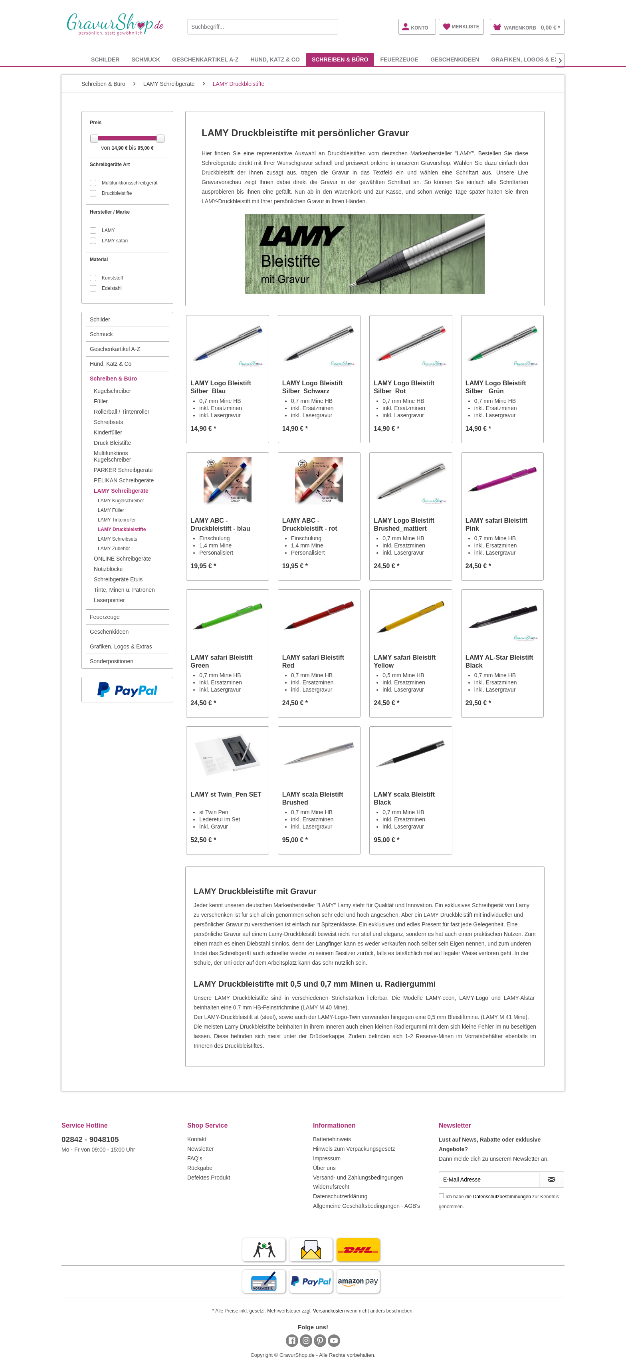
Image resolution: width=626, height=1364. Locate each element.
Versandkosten (329, 1311)
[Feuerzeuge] (399, 59)
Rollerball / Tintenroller (121, 411)
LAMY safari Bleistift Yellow (405, 661)
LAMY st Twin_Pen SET (225, 794)
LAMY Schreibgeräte (121, 491)
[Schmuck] (145, 59)
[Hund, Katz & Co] (274, 59)
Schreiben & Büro (113, 378)
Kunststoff (112, 278)
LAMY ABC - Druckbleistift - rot (309, 524)
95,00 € (146, 148)
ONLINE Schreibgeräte (122, 558)
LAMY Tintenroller (117, 520)
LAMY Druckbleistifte (122, 529)
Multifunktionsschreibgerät (129, 183)
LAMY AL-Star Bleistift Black (499, 661)
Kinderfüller (108, 432)
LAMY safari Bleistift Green (221, 661)
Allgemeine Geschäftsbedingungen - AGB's (366, 1206)
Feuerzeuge (105, 617)
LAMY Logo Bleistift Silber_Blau (220, 387)
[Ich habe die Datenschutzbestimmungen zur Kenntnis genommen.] (441, 1195)
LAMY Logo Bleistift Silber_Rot (404, 387)
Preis (95, 122)
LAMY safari (115, 241)
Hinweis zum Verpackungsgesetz (354, 1149)
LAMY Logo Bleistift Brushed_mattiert (404, 524)
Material (99, 259)
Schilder (100, 319)
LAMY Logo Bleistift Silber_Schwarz (312, 387)
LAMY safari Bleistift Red (313, 661)
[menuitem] (262, 25)
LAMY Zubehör (114, 548)
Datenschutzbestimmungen (502, 1196)
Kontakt (196, 1139)
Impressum (327, 1158)
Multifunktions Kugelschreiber (112, 456)
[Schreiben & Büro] (340, 59)
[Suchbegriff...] (262, 27)
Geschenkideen (109, 631)
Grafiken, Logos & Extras (121, 646)
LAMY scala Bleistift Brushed (312, 798)
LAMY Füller (111, 510)
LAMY (108, 230)
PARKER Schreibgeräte (123, 470)
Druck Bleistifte (112, 443)
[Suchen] (330, 27)
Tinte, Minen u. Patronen (124, 590)
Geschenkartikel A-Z (115, 349)
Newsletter (200, 1149)
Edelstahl (111, 288)
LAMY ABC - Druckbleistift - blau (220, 524)
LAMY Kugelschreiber (121, 501)
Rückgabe (199, 1168)
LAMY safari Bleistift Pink (496, 524)
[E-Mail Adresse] (489, 1180)
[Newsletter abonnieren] (551, 1180)
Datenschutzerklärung (340, 1196)
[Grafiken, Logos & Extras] (532, 59)
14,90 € (120, 148)
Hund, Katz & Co (110, 364)
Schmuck (101, 334)
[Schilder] (105, 59)
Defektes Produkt (208, 1177)
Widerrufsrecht (331, 1187)
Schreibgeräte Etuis (118, 579)
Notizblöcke (108, 569)
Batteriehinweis (332, 1139)
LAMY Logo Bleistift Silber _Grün (496, 387)
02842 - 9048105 (90, 1139)
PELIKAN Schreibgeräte (124, 480)
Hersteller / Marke (110, 212)
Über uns (324, 1168)
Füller (101, 401)
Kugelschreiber (112, 391)
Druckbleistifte (117, 193)
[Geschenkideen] (454, 59)
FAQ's (194, 1158)
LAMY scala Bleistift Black (404, 798)
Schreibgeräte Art (110, 164)
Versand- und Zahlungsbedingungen (358, 1177)
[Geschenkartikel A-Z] (205, 59)
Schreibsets (108, 422)
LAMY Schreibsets (117, 539)
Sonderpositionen (111, 661)
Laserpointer (109, 600)
